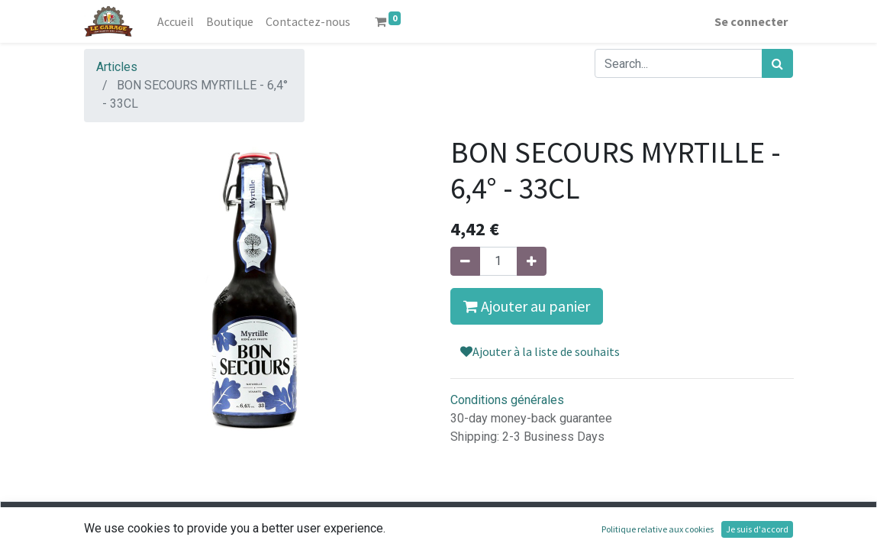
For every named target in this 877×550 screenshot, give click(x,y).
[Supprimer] (465, 261)
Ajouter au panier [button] (526, 305)
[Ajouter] (532, 261)
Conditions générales (507, 400)
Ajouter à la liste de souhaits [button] (540, 351)
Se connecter (751, 21)
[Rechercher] (777, 63)
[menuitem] (175, 21)
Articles (116, 67)
